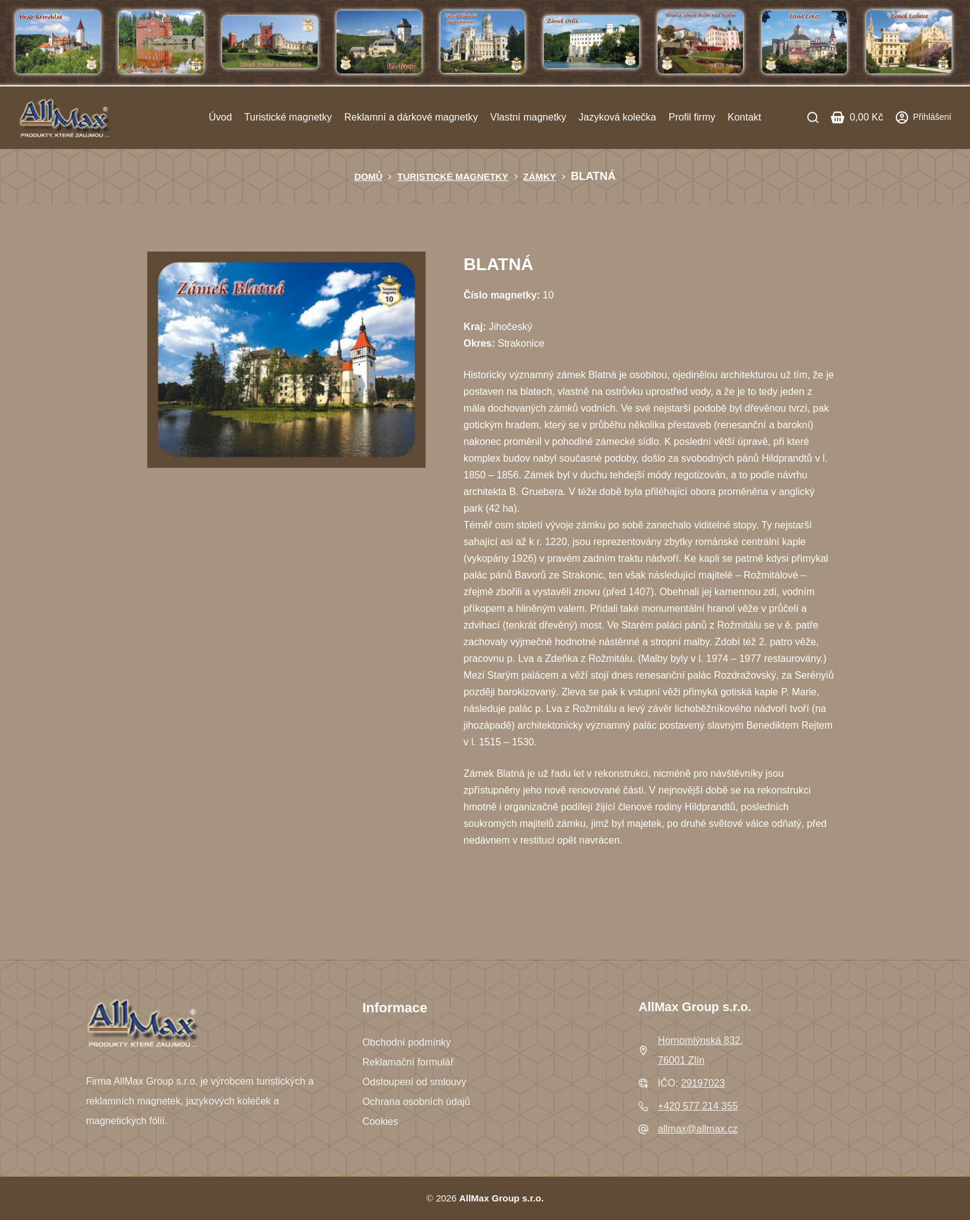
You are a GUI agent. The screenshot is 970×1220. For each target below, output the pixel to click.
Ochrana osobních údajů (416, 1101)
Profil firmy (692, 117)
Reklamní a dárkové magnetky (411, 117)
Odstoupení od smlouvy (414, 1082)
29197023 (703, 1083)
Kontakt (744, 117)
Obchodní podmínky (407, 1042)
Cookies (380, 1121)
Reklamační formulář (408, 1062)
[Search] (812, 117)
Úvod (219, 117)
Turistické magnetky (288, 117)
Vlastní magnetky (529, 117)
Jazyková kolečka (617, 117)
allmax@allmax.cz (697, 1129)
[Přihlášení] (923, 117)
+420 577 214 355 (697, 1106)
